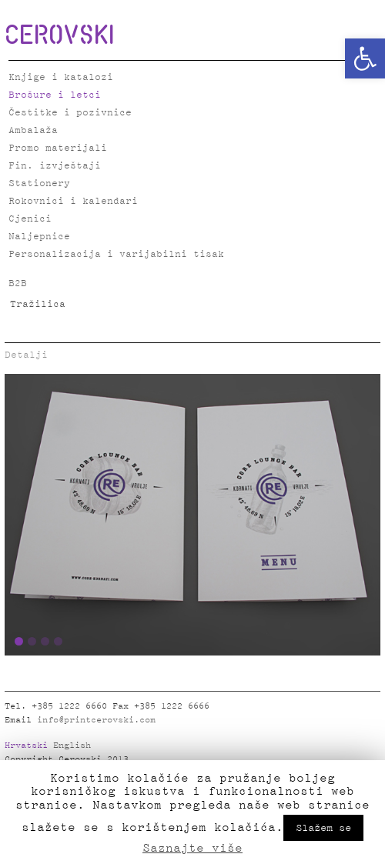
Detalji (26, 355)
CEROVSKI (59, 33)
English (72, 745)
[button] (365, 58)
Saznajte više (192, 848)
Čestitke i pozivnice (70, 113)
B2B (17, 284)
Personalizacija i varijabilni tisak (116, 254)
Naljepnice (39, 237)
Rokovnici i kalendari (73, 201)
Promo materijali (57, 148)
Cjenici (30, 219)
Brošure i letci (54, 95)
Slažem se (323, 827)
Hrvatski (26, 745)
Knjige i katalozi (60, 77)
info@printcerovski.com (96, 720)
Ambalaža (33, 130)
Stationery (39, 183)
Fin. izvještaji (54, 166)
